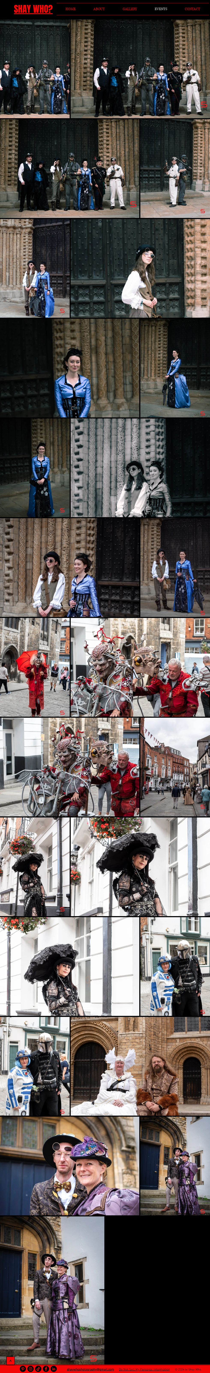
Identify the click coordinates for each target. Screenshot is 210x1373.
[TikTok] (38, 1369)
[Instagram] (30, 1369)
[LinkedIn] (54, 1369)
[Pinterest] (23, 1369)
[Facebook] (46, 1369)
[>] (10, 1360)
